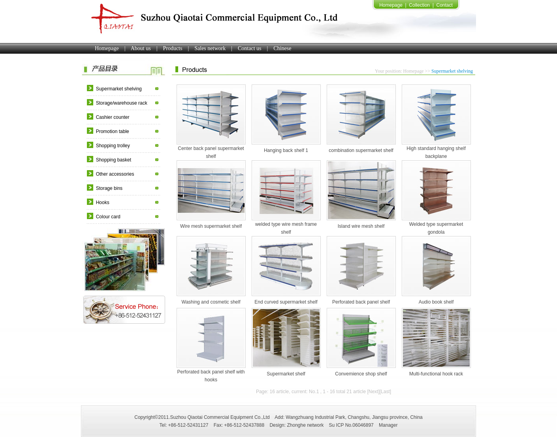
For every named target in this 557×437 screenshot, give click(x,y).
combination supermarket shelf (361, 150)
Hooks (102, 202)
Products (172, 48)
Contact (444, 5)
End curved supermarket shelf (285, 302)
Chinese (282, 48)
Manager (388, 425)
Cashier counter (113, 117)
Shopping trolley (113, 145)
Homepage (391, 5)
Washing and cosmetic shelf (211, 302)
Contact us (250, 48)
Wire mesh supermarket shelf (211, 226)
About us (141, 48)
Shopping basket (113, 160)
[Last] (385, 391)
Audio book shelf (436, 302)
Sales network (210, 48)
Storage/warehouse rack (121, 103)
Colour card (108, 216)
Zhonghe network (305, 425)
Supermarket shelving (119, 89)
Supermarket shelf (286, 374)
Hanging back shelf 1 (286, 150)
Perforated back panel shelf (361, 302)
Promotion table (112, 131)
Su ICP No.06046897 (351, 425)
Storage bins (109, 188)
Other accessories (115, 174)
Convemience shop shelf (361, 374)
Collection (419, 5)
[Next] (373, 391)
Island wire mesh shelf (361, 226)
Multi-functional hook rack (436, 374)
